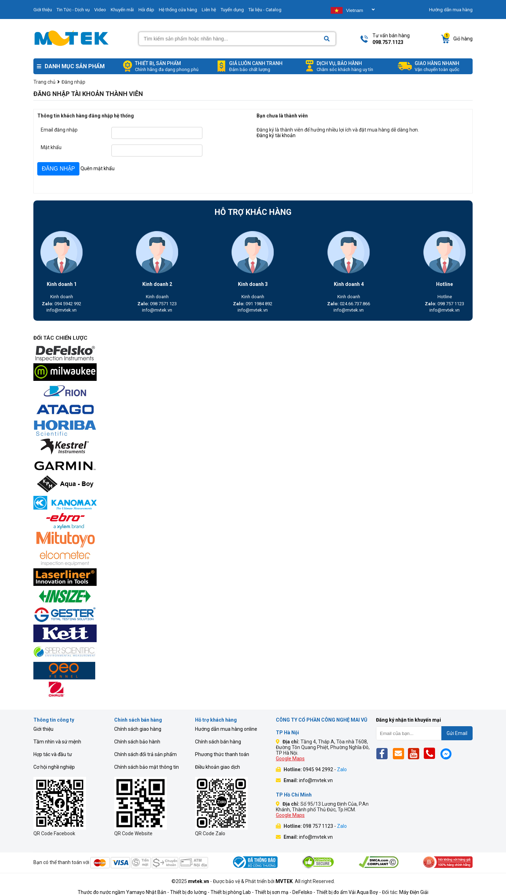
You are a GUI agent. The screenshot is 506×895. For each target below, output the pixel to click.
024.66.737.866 (348, 303)
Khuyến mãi (122, 9)
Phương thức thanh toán (222, 754)
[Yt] (415, 753)
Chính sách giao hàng (137, 729)
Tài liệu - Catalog (264, 9)
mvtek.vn (198, 881)
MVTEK (284, 881)
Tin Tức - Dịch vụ (73, 9)
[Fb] (384, 753)
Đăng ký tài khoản (276, 135)
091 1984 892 (252, 303)
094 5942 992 (61, 303)
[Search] (326, 39)
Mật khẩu (51, 147)
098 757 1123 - (325, 826)
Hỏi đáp (146, 9)
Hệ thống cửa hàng (178, 9)
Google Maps (290, 758)
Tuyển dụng (232, 9)
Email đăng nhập (59, 130)
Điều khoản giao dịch (217, 767)
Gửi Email (457, 733)
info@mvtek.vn (61, 310)
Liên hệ (209, 9)
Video (100, 9)
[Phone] (431, 753)
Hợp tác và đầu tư (52, 754)
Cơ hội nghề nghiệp (54, 767)
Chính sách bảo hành (137, 741)
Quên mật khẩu (97, 168)
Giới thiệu (42, 9)
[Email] (400, 753)
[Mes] (447, 753)
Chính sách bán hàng (218, 741)
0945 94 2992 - (325, 769)
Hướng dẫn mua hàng (451, 9)
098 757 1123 (444, 303)
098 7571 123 (157, 303)
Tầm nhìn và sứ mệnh (57, 741)
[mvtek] (253, 354)
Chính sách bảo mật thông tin (146, 767)
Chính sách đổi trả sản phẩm (145, 754)
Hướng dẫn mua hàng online (226, 729)
